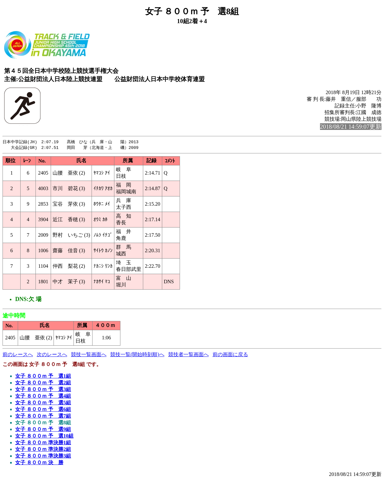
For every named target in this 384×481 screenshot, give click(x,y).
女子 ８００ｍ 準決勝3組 (43, 456)
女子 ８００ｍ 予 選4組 (43, 396)
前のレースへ (18, 355)
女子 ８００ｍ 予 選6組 (43, 410)
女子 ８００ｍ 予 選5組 (43, 403)
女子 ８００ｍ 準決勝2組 (43, 449)
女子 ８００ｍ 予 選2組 (43, 383)
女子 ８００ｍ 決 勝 (39, 463)
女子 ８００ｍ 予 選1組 (43, 376)
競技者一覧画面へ (188, 355)
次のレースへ (52, 355)
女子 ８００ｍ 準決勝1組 (43, 443)
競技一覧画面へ (88, 355)
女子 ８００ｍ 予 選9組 (43, 430)
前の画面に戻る (230, 355)
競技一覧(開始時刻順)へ (137, 355)
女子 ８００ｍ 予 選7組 (43, 416)
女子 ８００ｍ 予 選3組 (43, 390)
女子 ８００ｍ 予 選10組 (44, 436)
